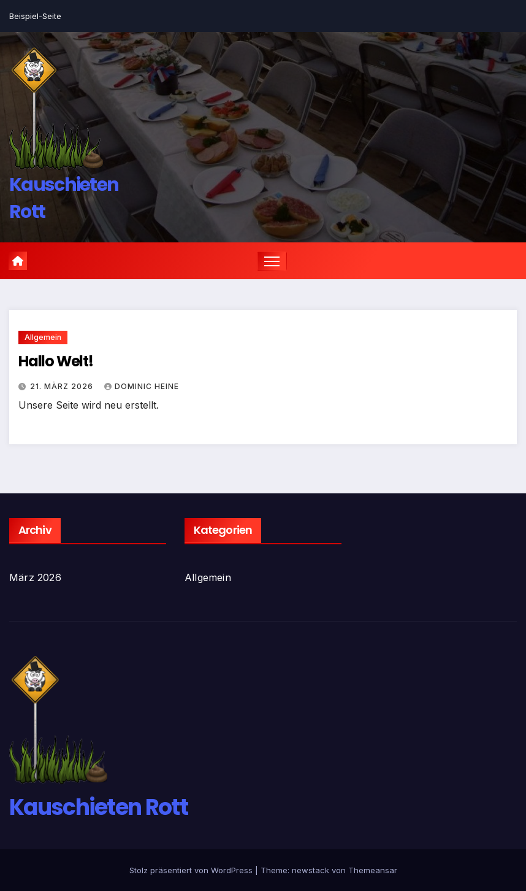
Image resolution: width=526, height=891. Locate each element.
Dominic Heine (141, 386)
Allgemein (43, 337)
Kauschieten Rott (98, 807)
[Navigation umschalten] (272, 261)
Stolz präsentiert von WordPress (192, 870)
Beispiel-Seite (35, 16)
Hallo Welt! (55, 361)
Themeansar (372, 870)
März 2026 (35, 577)
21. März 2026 (63, 386)
